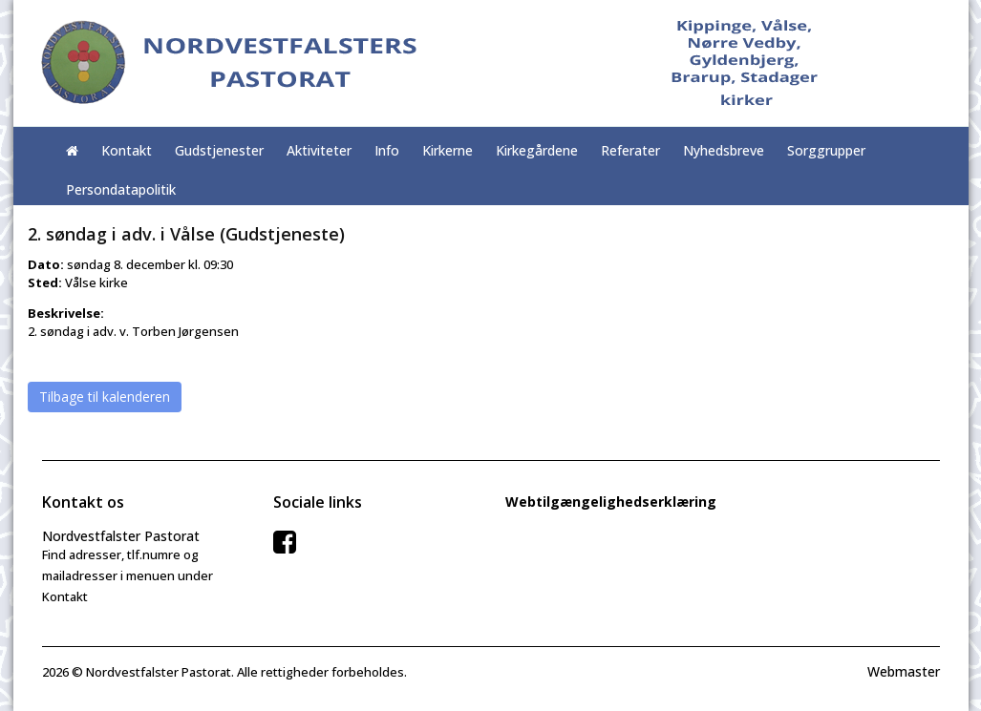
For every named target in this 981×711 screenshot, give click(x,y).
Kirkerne (447, 150)
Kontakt (126, 150)
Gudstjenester (219, 150)
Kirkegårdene (537, 150)
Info (386, 150)
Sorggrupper (826, 150)
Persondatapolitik (121, 189)
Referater (630, 150)
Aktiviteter (319, 150)
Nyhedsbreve (723, 150)
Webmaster (903, 671)
